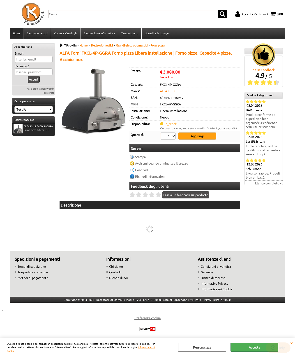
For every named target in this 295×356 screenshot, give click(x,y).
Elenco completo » (268, 183)
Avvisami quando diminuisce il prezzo (161, 163)
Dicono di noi (118, 278)
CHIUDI (291, 343)
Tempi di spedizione (32, 266)
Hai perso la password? (40, 88)
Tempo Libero (129, 33)
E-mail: (19, 53)
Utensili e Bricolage (157, 33)
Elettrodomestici (37, 33)
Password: (22, 66)
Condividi (142, 170)
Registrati (48, 92)
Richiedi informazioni (150, 176)
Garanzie (207, 272)
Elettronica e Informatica (99, 33)
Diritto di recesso (213, 278)
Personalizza (202, 347)
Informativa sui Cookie (217, 289)
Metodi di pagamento (33, 278)
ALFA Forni (167, 91)
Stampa (140, 157)
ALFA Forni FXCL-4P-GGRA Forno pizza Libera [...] (33, 128)
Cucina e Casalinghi (65, 33)
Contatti (115, 272)
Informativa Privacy (214, 283)
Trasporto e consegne (33, 272)
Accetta (254, 347)
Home (16, 33)
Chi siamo (116, 266)
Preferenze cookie (147, 318)
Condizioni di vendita (216, 266)
